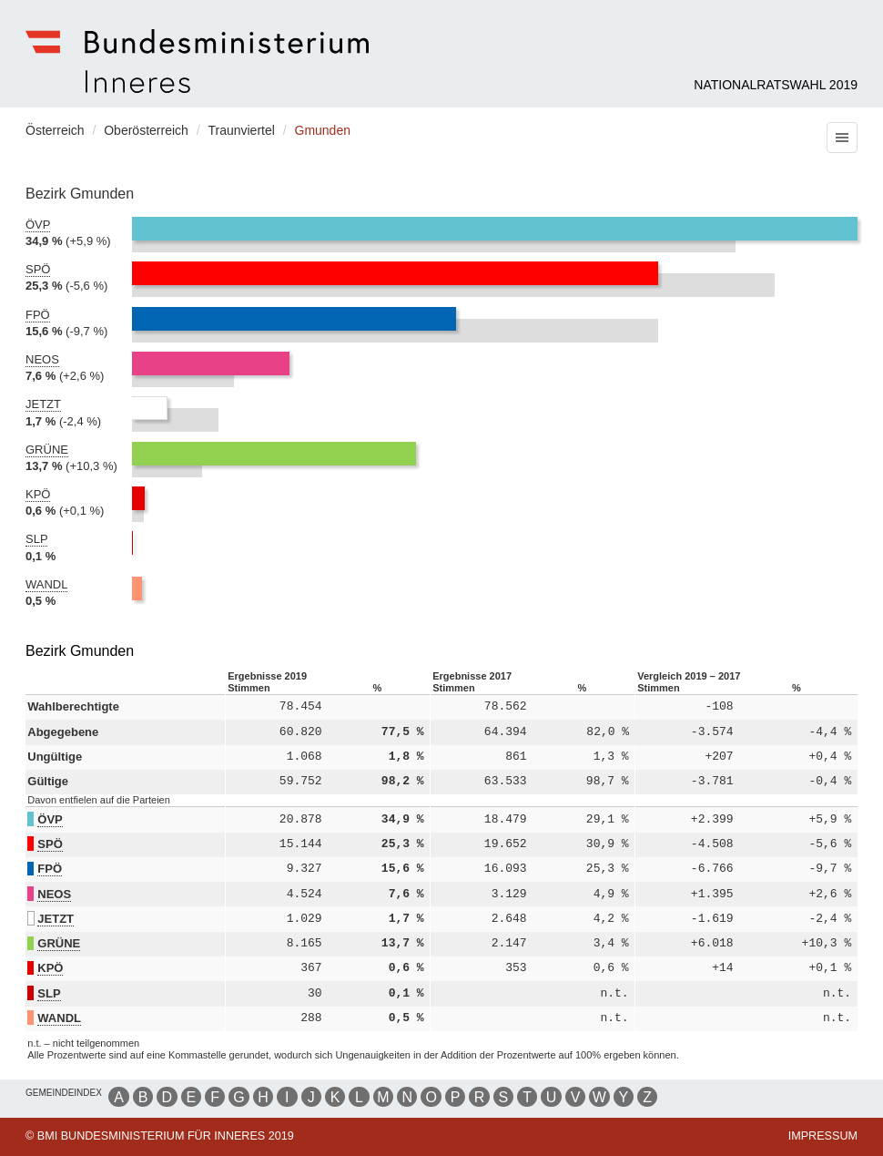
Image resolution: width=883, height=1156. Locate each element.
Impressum (823, 1136)
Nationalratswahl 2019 (776, 84)
